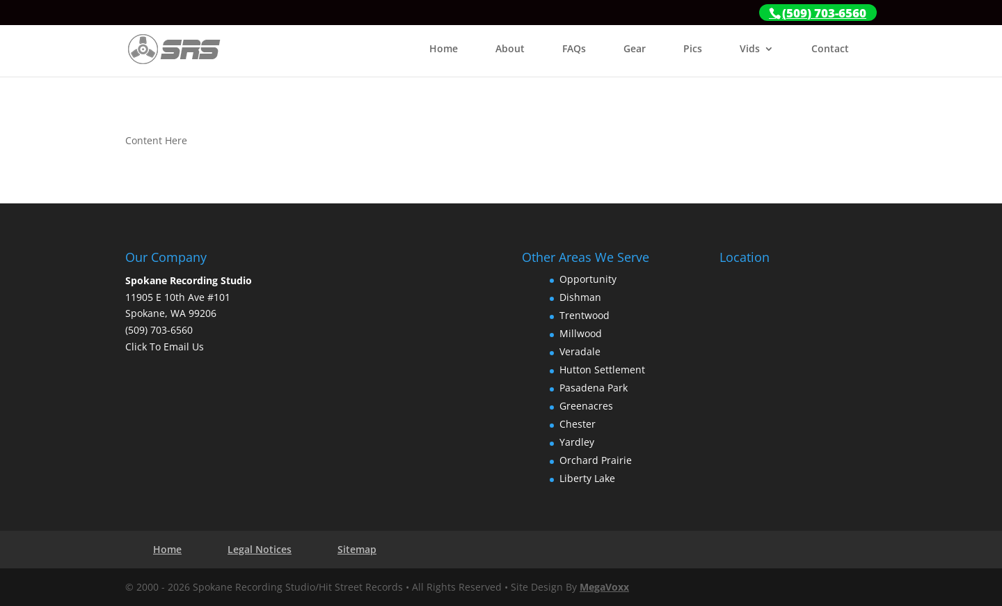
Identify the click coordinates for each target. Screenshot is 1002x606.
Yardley (576, 442)
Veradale (580, 351)
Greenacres (586, 405)
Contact (830, 49)
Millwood (580, 333)
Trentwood (584, 315)
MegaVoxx (604, 586)
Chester (577, 423)
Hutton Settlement (602, 369)
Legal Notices (260, 549)
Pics (692, 49)
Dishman (580, 297)
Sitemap (356, 549)
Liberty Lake (587, 478)
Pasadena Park (593, 387)
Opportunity (588, 279)
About (510, 49)
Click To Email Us (164, 346)
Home (443, 49)
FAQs (574, 49)
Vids (750, 49)
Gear (634, 49)
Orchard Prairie (595, 460)
